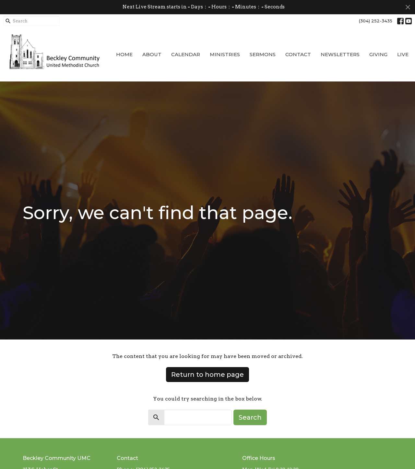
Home (124, 54)
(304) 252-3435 (375, 20)
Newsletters (340, 54)
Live (403, 54)
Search (250, 417)
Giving (378, 54)
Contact (298, 54)
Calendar (185, 54)
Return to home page (207, 374)
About (151, 54)
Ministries (225, 54)
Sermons (263, 54)
